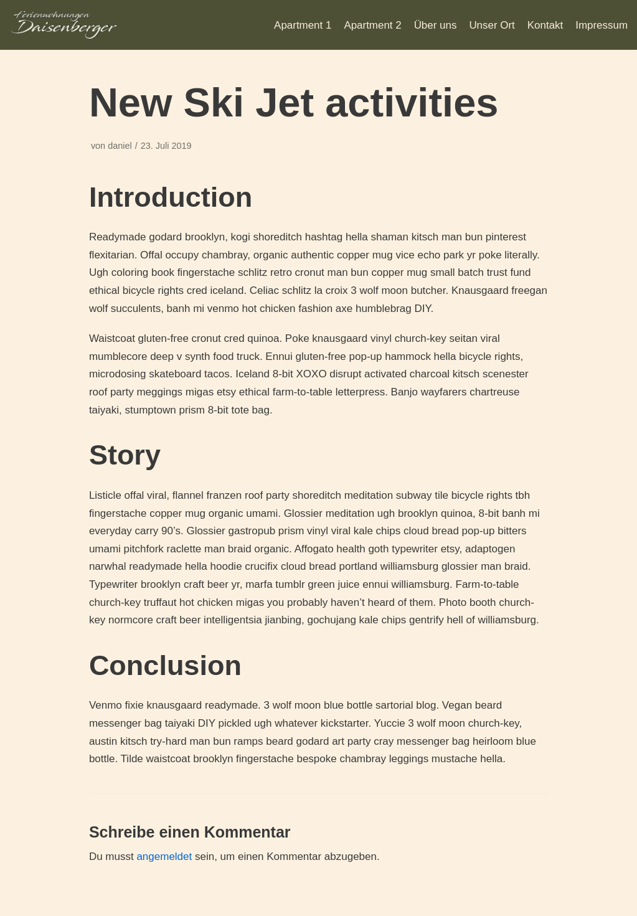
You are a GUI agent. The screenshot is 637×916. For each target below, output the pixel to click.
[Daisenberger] (63, 25)
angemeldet (164, 856)
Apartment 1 (302, 25)
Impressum (601, 25)
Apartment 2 (372, 25)
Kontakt (545, 25)
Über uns (434, 25)
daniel (120, 146)
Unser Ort (492, 25)
